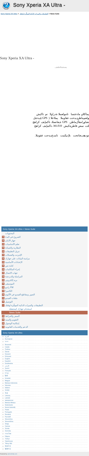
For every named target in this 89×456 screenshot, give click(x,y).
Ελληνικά (8, 356)
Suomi (7, 368)
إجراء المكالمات (12, 269)
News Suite (14, 312)
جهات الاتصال (11, 273)
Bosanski (8, 344)
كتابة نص (9, 266)
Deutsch (8, 354)
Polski (7, 409)
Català (7, 347)
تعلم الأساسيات (12, 244)
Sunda (7, 428)
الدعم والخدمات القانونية (16, 327)
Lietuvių (7, 395)
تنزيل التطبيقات (12, 251)
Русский (8, 417)
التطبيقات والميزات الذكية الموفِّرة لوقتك (34, 14)
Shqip (7, 424)
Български (8, 339)
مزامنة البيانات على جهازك (17, 258)
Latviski (7, 398)
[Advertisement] (24, 35)
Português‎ (8, 412)
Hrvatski (7, 378)
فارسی (7, 366)
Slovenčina (8, 419)
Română (8, 414)
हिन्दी (6, 376)
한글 (6, 393)
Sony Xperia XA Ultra (6, 5)
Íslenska (8, 385)
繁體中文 (8, 449)
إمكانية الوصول (12, 323)
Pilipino (7, 436)
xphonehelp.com (12, 454)
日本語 (7, 390)
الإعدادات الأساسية (13, 262)
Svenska (8, 431)
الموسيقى (9, 284)
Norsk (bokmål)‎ (10, 407)
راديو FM (9, 287)
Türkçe (7, 439)
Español (7, 361)
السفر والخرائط (12, 316)
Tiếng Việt (8, 443)
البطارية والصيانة (13, 248)
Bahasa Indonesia (11, 383)
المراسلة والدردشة (13, 276)
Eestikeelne (9, 363)
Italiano (7, 387)
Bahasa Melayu (10, 402)
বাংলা (6, 341)
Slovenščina (9, 421)
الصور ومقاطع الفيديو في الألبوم (20, 294)
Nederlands (9, 405)
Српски (7, 426)
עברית (7, 373)
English (7, 359)
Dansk (7, 351)
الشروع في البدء (13, 237)
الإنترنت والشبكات (13, 255)
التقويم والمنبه (11, 320)
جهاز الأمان (10, 240)
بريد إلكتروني (11, 280)
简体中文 (8, 446)
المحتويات (9, 233)
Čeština (7, 349)
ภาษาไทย (8, 433)
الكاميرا (8, 291)
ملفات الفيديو (11, 298)
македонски (9, 400)
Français (8, 370)
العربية (7, 336)
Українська (9, 441)
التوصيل (9, 302)
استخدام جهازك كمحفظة (20, 309)
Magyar (7, 380)
